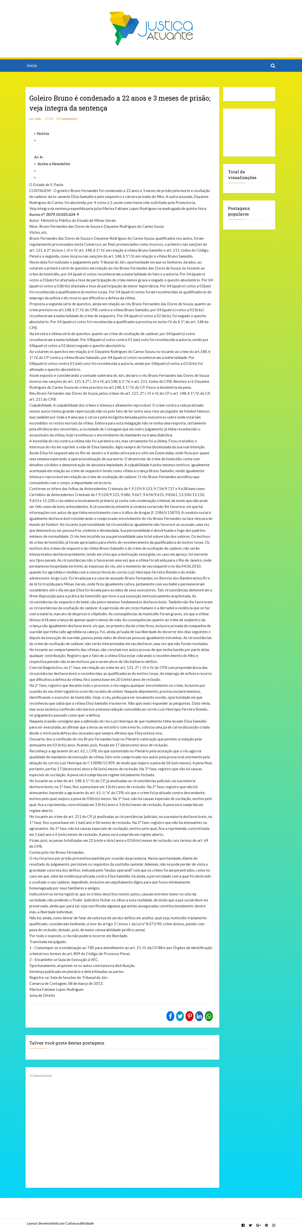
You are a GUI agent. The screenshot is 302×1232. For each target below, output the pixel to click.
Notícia (43, 133)
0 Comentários (67, 118)
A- (42, 157)
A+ (36, 157)
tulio (38, 118)
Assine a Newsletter (54, 163)
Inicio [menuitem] (32, 65)
